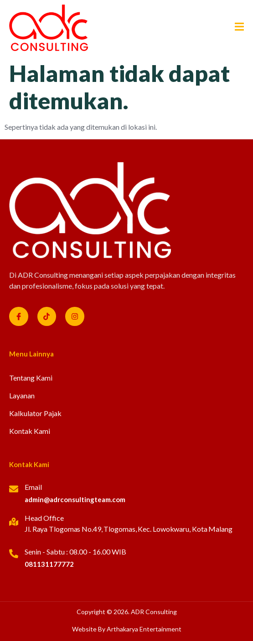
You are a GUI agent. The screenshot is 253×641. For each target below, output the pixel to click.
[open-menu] (236, 28)
